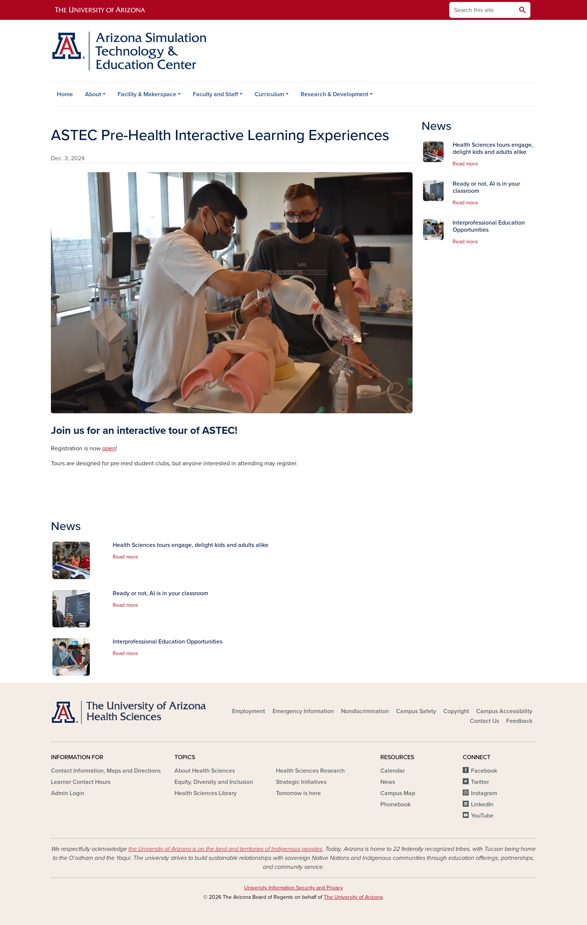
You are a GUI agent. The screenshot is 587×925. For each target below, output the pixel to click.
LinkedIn (482, 804)
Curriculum (269, 94)
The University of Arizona (353, 897)
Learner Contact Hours (80, 782)
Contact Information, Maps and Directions (106, 771)
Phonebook (395, 804)
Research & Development (334, 94)
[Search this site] (482, 10)
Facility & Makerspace (147, 94)
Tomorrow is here (298, 793)
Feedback (519, 721)
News (387, 782)
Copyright (456, 711)
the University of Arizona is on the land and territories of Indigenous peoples (225, 849)
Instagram (484, 793)
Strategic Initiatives (301, 782)
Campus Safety (416, 711)
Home (65, 94)
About (93, 94)
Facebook (484, 771)
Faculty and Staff (215, 94)
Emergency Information (303, 711)
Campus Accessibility (504, 711)
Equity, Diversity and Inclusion (213, 782)
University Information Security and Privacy (293, 888)
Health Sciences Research (310, 771)
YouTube (482, 815)
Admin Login (67, 793)
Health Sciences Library (205, 793)
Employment (248, 711)
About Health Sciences (204, 771)
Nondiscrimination (365, 711)
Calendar (392, 771)
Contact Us (484, 721)
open (109, 448)
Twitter (480, 782)
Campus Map (397, 793)
